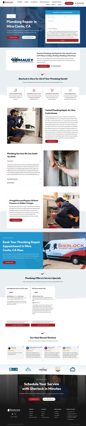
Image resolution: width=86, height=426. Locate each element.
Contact (54, 5)
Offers (48, 4)
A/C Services (35, 2)
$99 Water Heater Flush (39, 288)
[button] (24, 161)
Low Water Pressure (12, 179)
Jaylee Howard (28, 347)
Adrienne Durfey (11, 347)
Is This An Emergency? (52, 28)
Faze (45, 347)
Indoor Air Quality (45, 2)
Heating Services (57, 2)
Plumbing (20, 2)
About (60, 5)
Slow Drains (10, 161)
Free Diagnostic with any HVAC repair (17, 288)
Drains (27, 2)
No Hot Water (10, 183)
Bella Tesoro (65, 347)
